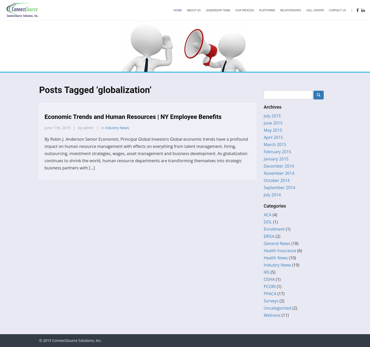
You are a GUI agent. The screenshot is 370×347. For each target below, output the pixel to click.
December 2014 (279, 166)
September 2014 (279, 187)
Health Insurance (280, 250)
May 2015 (273, 130)
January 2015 (276, 159)
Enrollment (274, 229)
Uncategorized (277, 308)
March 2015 (275, 144)
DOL (268, 222)
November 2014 (279, 173)
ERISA (269, 236)
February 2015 (277, 152)
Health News (276, 258)
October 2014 (277, 180)
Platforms (267, 10)
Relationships (290, 10)
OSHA (269, 279)
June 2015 (273, 123)
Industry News (117, 127)
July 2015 (272, 116)
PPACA (270, 294)
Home (177, 10)
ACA (267, 215)
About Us (194, 10)
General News (277, 243)
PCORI (270, 286)
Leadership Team (218, 10)
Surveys (271, 301)
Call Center (315, 10)
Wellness (272, 315)
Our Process (244, 10)
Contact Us (337, 10)
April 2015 (273, 137)
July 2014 (272, 195)
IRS (267, 272)
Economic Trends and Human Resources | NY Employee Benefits (133, 116)
